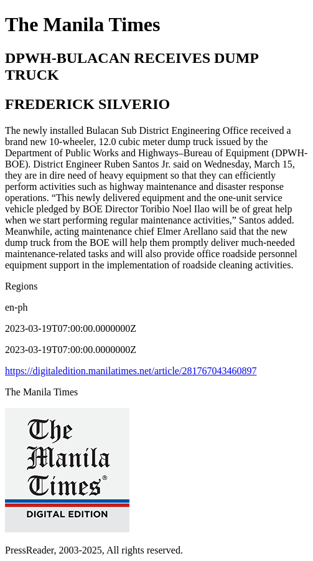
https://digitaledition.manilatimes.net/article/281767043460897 (130, 370)
